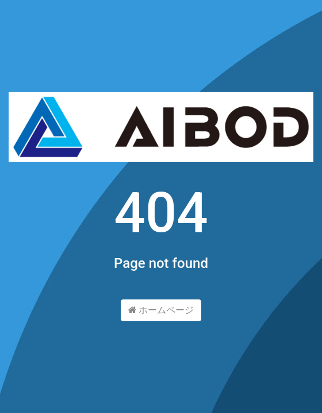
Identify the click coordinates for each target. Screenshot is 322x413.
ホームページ (161, 310)
